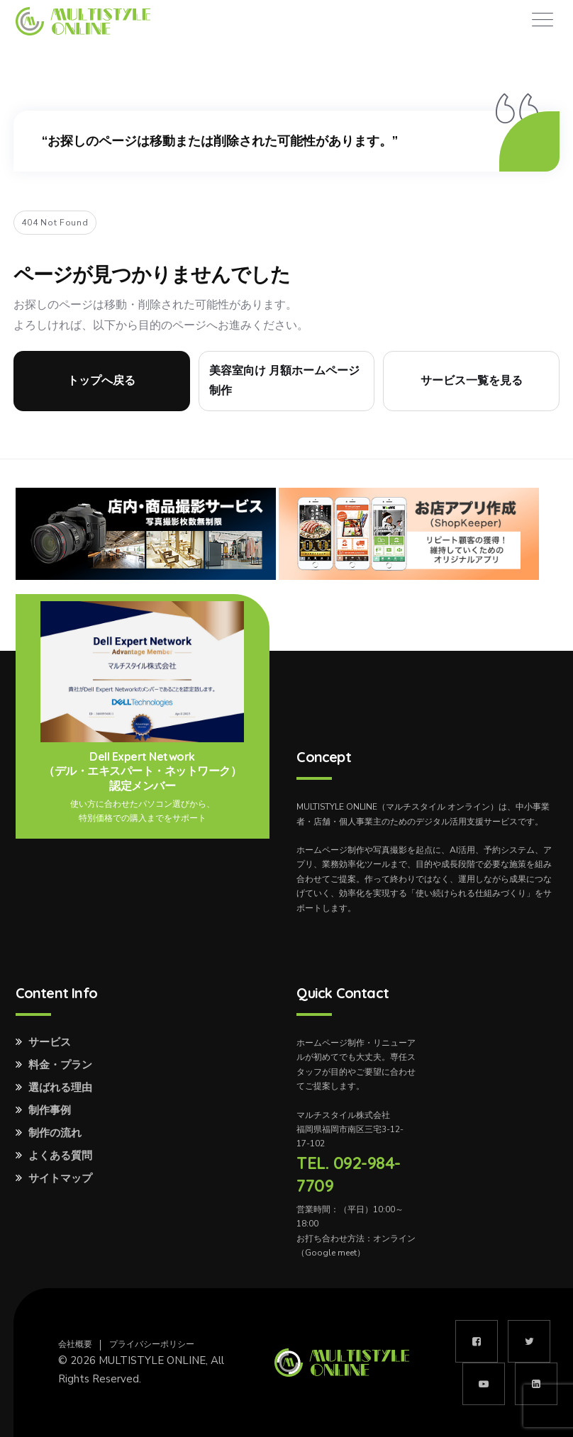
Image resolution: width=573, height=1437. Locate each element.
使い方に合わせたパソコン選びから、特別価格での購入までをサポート (142, 811)
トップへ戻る (101, 380)
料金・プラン (60, 1064)
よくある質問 (60, 1155)
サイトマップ (60, 1178)
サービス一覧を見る (472, 380)
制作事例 (49, 1110)
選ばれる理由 (60, 1087)
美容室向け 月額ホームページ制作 (284, 380)
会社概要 (75, 1344)
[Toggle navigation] (542, 20)
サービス (49, 1042)
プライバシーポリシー (151, 1344)
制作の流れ (55, 1132)
